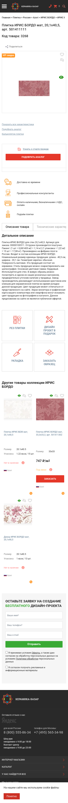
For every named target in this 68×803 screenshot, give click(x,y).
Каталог (7, 766)
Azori (35, 17)
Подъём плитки (25, 214)
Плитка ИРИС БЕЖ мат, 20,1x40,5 (16, 433)
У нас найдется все (14, 774)
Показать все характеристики (18, 124)
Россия (27, 17)
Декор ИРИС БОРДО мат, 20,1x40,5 (16, 538)
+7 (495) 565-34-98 (48, 732)
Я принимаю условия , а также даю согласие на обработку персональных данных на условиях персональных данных (31, 657)
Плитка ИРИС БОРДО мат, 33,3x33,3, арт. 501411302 (49, 433)
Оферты (36, 652)
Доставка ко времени (28, 182)
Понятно (12, 796)
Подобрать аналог (11, 129)
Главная (6, 17)
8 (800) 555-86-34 (17, 732)
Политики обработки (27, 658)
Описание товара (17, 227)
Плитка (16, 17)
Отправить (34, 644)
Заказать (50, 478)
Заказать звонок (50, 7)
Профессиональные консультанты (35, 193)
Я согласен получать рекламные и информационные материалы (25, 669)
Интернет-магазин (13, 759)
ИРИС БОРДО (48, 17)
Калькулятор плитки (13, 134)
